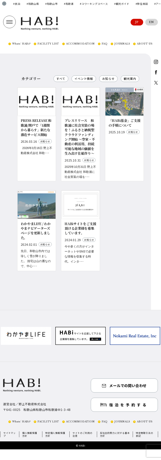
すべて (61, 78)
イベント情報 (84, 78)
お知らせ (110, 78)
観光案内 (63, 87)
